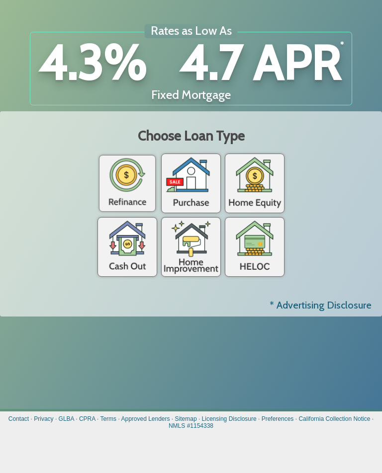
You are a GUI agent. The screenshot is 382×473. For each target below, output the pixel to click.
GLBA (66, 418)
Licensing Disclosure (229, 418)
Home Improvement (191, 247)
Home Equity (255, 183)
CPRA (87, 418)
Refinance (127, 183)
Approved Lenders (145, 418)
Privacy (43, 418)
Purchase (191, 183)
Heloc (255, 247)
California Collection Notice (334, 418)
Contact (18, 418)
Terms (108, 418)
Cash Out (127, 247)
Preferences (278, 418)
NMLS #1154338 (191, 425)
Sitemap (186, 418)
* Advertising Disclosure (321, 305)
